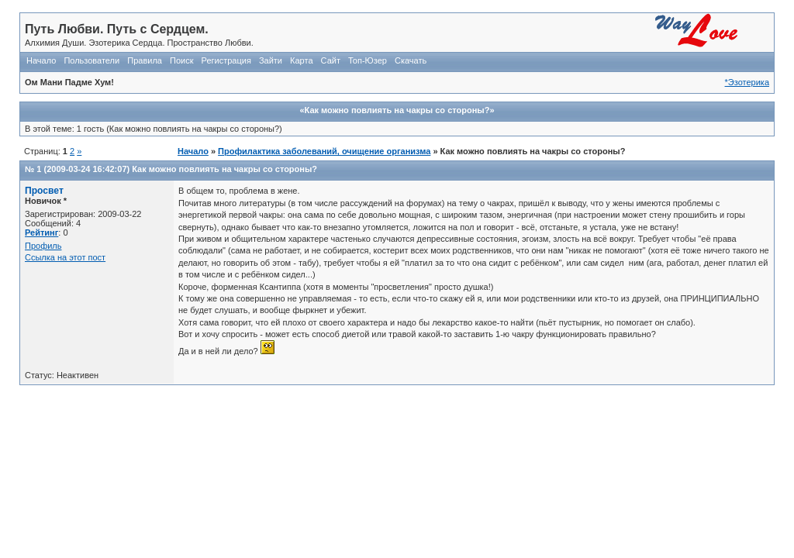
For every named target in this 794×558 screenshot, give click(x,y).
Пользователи (91, 60)
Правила (144, 60)
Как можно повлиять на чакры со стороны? (224, 169)
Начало (41, 60)
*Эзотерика (747, 82)
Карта (301, 60)
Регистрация (226, 60)
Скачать (410, 60)
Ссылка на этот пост (65, 257)
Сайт (330, 60)
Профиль (43, 245)
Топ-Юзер (367, 60)
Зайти (270, 60)
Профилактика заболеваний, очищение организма (324, 151)
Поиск (181, 60)
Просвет (44, 190)
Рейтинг (41, 232)
